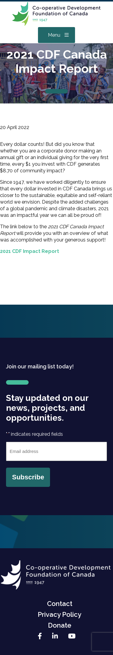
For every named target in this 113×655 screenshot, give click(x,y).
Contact (59, 603)
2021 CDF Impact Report (29, 251)
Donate (59, 625)
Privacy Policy (59, 614)
